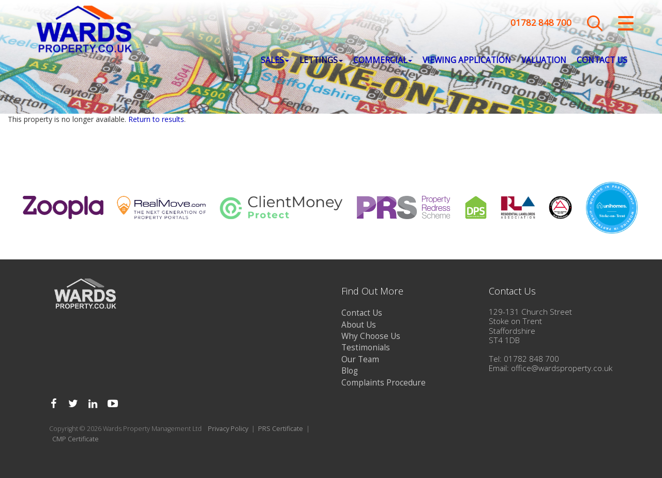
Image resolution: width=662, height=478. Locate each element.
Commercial (382, 62)
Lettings (321, 62)
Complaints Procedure (383, 382)
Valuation (543, 62)
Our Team (360, 359)
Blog (349, 370)
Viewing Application (467, 62)
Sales (275, 62)
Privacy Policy (228, 428)
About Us (358, 324)
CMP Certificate (75, 439)
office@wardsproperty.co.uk (561, 368)
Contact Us (602, 62)
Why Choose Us (370, 336)
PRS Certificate (280, 428)
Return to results (156, 119)
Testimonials (365, 347)
